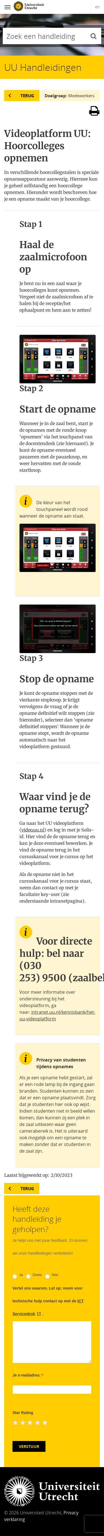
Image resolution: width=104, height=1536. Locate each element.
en (97, 6)
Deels (34, 1276)
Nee (51, 1276)
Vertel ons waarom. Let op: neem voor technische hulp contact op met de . (48, 1301)
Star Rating (22, 1412)
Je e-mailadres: (27, 1375)
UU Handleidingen (43, 67)
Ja (17, 1276)
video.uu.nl (32, 830)
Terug (27, 95)
